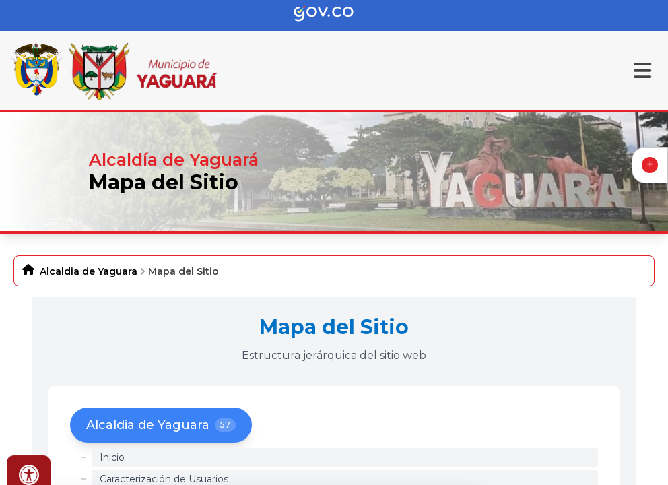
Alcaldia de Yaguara (88, 271)
